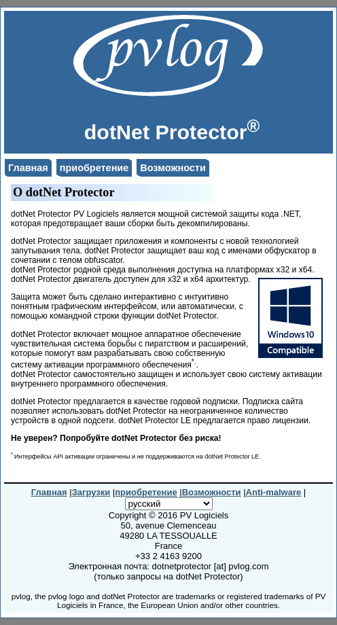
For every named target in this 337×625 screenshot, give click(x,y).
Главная (28, 167)
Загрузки (91, 492)
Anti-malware (274, 492)
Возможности (173, 167)
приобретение (94, 167)
